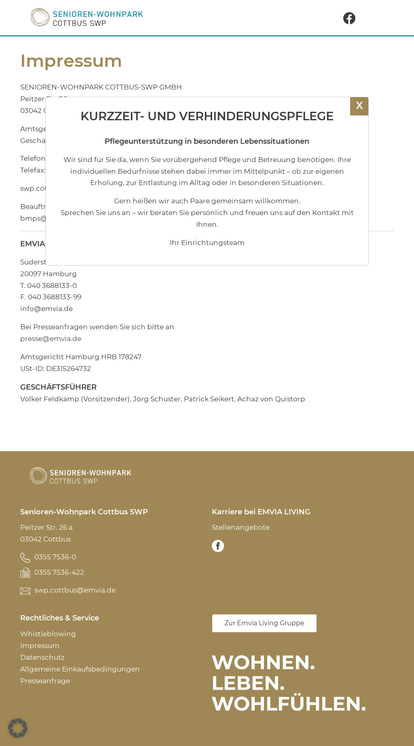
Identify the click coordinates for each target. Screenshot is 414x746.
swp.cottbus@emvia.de (75, 590)
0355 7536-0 (55, 557)
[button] (18, 728)
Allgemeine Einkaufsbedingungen (80, 669)
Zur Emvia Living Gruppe (264, 623)
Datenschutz (42, 657)
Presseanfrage (45, 681)
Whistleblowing (48, 634)
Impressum (39, 646)
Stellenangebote (241, 527)
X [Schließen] (359, 105)
